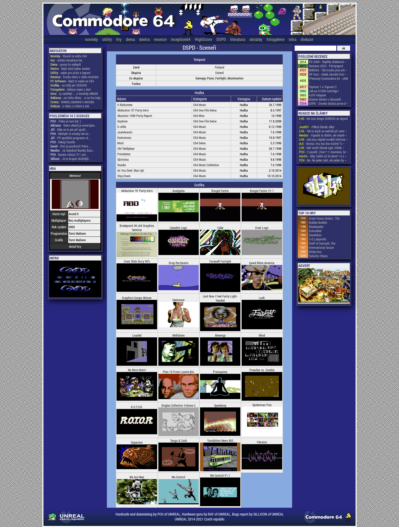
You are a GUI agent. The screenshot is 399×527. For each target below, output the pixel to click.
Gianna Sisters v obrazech (325, 99)
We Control (178, 477)
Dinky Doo (315, 252)
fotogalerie (275, 39)
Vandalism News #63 (220, 440)
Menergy (220, 335)
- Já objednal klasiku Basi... (72, 150)
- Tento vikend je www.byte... (73, 125)
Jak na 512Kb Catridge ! (324, 91)
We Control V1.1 (220, 475)
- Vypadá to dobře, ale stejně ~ (323, 135)
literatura (237, 39)
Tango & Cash (178, 440)
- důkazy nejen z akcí (70, 89)
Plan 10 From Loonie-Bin (178, 372)
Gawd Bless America (261, 263)
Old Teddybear (126, 148)
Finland (219, 67)
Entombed (315, 231)
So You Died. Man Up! (130, 170)
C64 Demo (199, 143)
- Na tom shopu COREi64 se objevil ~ (323, 120)
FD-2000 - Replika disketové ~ (327, 62)
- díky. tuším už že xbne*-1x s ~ (323, 156)
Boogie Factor (220, 191)
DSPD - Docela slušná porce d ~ (328, 103)
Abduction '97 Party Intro (133, 110)
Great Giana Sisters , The (324, 218)
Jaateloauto (124, 132)
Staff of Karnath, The (322, 243)
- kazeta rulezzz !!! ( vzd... (69, 154)
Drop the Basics (178, 263)
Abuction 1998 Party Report (134, 116)
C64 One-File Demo (205, 110)
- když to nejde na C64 (72, 81)
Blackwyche (316, 227)
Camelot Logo (178, 228)
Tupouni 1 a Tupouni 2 (323, 87)
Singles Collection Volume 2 (178, 405)
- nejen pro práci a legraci (70, 73)
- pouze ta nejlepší (65, 64)
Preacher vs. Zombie (261, 370)
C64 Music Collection (206, 165)
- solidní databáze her (66, 60)
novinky (91, 39)
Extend (219, 73)
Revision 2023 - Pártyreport (326, 66)
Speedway (220, 405)
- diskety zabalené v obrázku (72, 102)
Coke (220, 228)
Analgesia (178, 191)
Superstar (137, 442)
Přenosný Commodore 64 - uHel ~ (328, 80)
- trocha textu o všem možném (74, 77)
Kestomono (124, 137)
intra (292, 39)
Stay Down (124, 176)
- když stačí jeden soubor (70, 68)
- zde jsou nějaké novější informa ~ (323, 139)
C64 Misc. (199, 116)
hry (118, 39)
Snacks (121, 165)
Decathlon (315, 235)
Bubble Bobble (318, 222)
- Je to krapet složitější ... (71, 159)
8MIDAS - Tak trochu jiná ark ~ (328, 70)
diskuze (307, 39)
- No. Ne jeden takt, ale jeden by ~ (322, 160)
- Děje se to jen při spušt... (69, 129)
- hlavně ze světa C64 (68, 56)
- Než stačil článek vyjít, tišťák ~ (321, 148)
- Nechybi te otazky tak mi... (70, 134)
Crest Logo (261, 228)
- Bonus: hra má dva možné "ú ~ (321, 143)
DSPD (221, 39)
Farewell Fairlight (220, 261)
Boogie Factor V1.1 (262, 191)
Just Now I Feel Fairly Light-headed (220, 298)
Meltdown (178, 335)
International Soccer (321, 247)
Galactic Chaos (318, 256)
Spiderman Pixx (262, 405)
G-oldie (121, 127)
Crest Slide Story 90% (137, 261)
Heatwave (178, 300)
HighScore (203, 39)
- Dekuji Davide (62, 142)
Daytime (122, 121)
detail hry (75, 246)
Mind (120, 143)
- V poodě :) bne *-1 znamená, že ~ (323, 152)
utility (107, 39)
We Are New (137, 477)
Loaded (136, 335)
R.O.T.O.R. (137, 407)
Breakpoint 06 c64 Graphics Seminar (137, 228)
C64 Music (199, 105)
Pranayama (220, 372)
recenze (160, 39)
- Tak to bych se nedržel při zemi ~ (323, 131)
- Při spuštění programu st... (70, 138)
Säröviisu (123, 159)
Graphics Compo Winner (137, 298)
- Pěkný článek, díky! (316, 127)
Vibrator (262, 442)
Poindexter (124, 154)
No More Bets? (137, 370)
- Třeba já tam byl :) (65, 121)
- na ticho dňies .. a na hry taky (75, 98)
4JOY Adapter (317, 95)
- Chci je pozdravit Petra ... (70, 146)
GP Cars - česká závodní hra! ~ (328, 74)
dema (130, 39)
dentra (144, 39)
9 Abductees (124, 105)
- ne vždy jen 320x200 (68, 85)
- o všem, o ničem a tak (69, 106)
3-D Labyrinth (317, 239)
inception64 (180, 39)
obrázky (255, 39)
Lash (262, 298)
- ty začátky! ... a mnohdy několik (74, 93)
